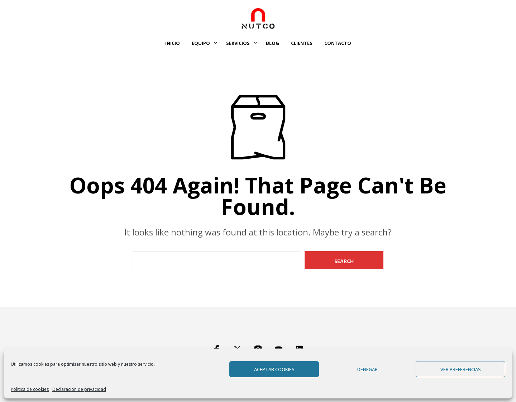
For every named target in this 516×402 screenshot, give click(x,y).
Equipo (201, 43)
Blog (272, 43)
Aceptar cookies (274, 369)
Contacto (337, 43)
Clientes (301, 43)
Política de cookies (30, 389)
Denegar (367, 369)
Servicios (238, 43)
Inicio (172, 43)
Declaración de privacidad (79, 389)
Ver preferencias (460, 369)
